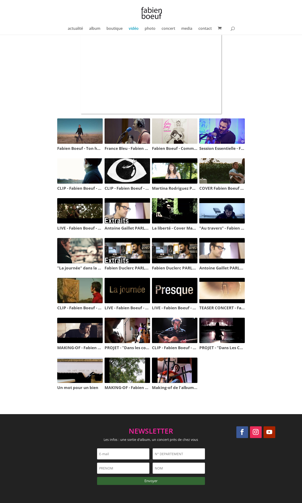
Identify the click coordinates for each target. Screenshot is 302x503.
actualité (75, 29)
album (94, 29)
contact (205, 29)
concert (168, 29)
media (186, 29)
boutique (114, 29)
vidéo (134, 29)
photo (150, 29)
